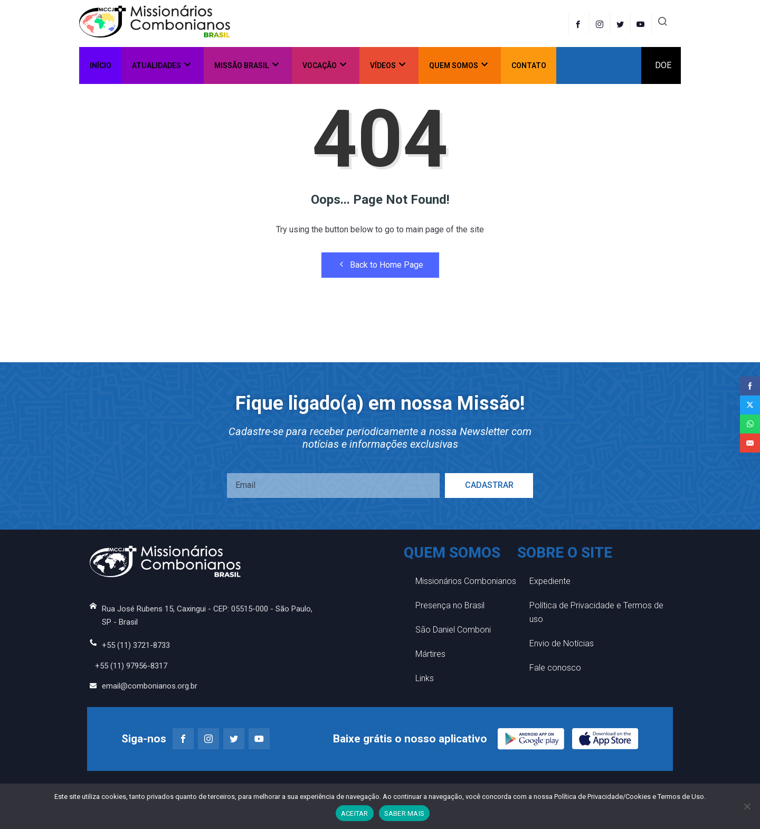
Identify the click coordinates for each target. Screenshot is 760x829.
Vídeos (387, 65)
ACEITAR (354, 813)
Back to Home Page (380, 265)
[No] (747, 806)
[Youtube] (259, 738)
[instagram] (601, 23)
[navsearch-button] (662, 23)
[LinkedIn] (642, 23)
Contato (528, 65)
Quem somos (458, 65)
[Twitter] (621, 23)
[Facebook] (579, 23)
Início (100, 65)
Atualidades (161, 65)
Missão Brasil (246, 65)
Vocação (324, 65)
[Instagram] (208, 738)
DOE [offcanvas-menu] (663, 65)
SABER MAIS (404, 813)
